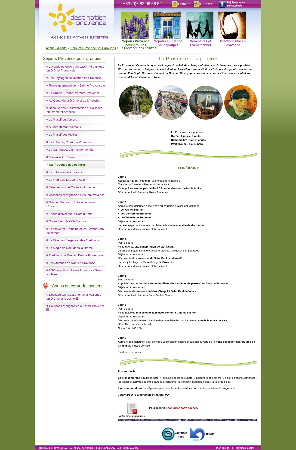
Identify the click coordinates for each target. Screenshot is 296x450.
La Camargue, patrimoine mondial (71, 149)
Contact (180, 4)
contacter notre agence (182, 408)
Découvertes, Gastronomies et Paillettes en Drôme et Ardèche (74, 110)
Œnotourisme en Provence (232, 14)
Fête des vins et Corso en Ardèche (72, 187)
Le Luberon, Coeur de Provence (70, 142)
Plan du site (222, 448)
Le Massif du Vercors (63, 119)
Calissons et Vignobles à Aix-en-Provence (77, 195)
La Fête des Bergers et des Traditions (74, 240)
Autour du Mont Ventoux (65, 127)
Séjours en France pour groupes (167, 14)
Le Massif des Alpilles (63, 134)
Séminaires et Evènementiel (199, 14)
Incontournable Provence (65, 172)
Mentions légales (245, 448)
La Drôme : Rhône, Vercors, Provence (74, 93)
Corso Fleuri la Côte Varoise (67, 221)
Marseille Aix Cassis (62, 157)
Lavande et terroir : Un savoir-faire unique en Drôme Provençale (75, 68)
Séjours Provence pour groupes (135, 14)
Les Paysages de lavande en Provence (75, 78)
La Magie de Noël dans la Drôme (71, 248)
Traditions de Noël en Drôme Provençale (76, 255)
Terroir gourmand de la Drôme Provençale (77, 85)
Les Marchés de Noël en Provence (72, 263)
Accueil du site (56, 48)
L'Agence (203, 4)
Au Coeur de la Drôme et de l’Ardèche (74, 100)
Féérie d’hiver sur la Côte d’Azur (70, 214)
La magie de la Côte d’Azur (67, 179)
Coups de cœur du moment (72, 286)
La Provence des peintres (67, 164)
